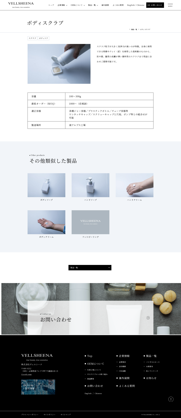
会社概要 (122, 366)
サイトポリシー (50, 414)
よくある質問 (118, 5)
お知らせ (151, 378)
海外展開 (105, 5)
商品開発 (90, 378)
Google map (26, 374)
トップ (51, 5)
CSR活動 (122, 370)
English (131, 5)
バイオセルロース (153, 362)
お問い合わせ (95, 386)
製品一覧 (92, 5)
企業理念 (122, 362)
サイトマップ (66, 414)
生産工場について (94, 369)
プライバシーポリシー (30, 414)
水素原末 (149, 366)
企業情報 (61, 5)
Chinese (140, 5)
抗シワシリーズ (152, 370)
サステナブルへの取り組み (97, 374)
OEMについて (77, 5)
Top (89, 355)
